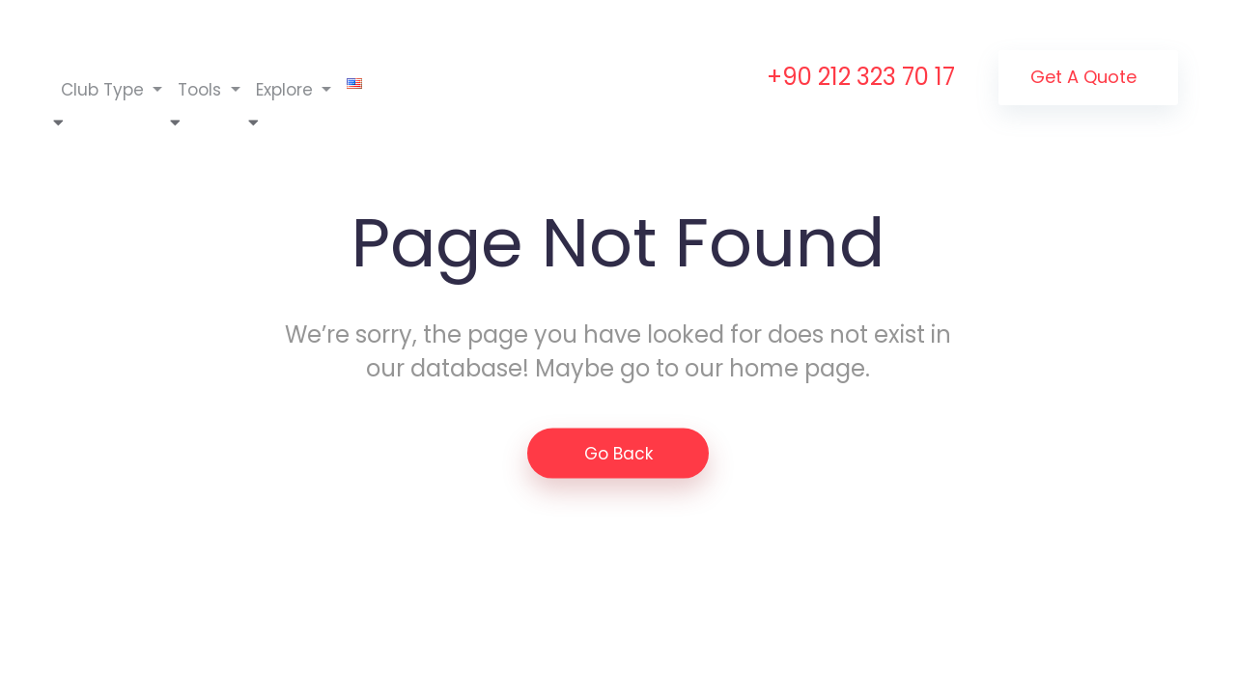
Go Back (618, 453)
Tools (202, 89)
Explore (287, 89)
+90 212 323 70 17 (861, 77)
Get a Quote (1083, 77)
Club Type (105, 89)
